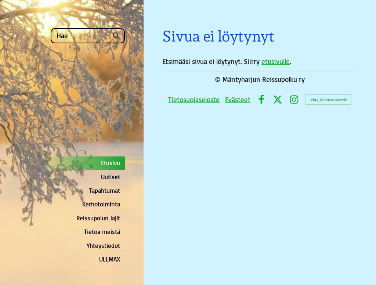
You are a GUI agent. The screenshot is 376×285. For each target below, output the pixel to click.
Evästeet (237, 99)
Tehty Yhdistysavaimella (328, 99)
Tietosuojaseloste (194, 99)
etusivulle (275, 61)
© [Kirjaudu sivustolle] (219, 79)
